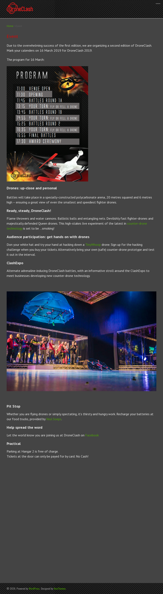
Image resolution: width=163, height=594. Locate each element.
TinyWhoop (93, 244)
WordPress (34, 588)
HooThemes (60, 588)
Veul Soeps (53, 419)
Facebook (92, 435)
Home (10, 26)
